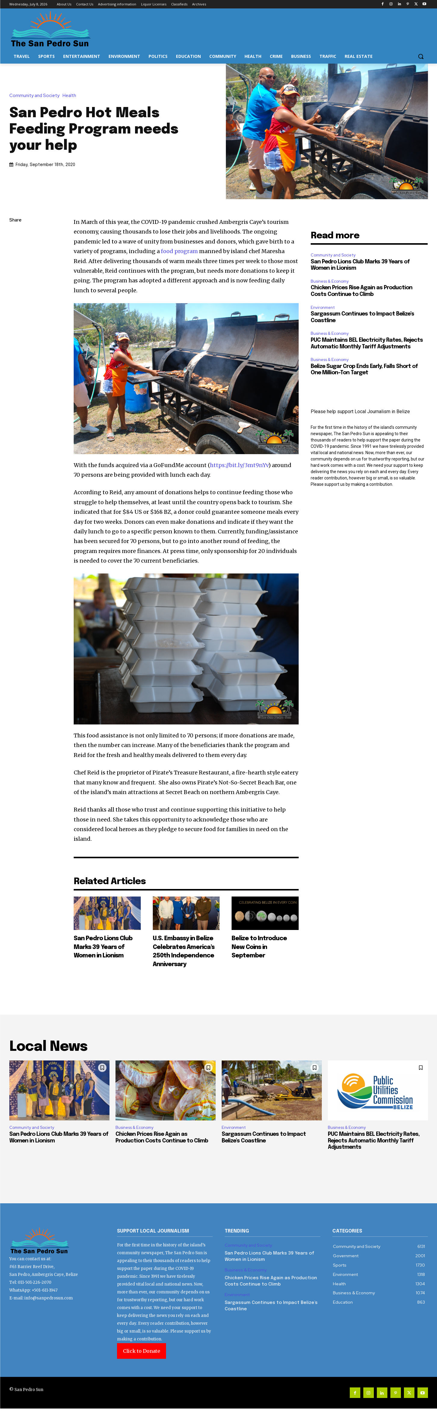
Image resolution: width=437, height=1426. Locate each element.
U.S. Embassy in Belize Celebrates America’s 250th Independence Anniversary (183, 959)
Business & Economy (330, 281)
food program (179, 251)
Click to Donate (141, 1368)
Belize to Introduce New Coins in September (260, 951)
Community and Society (36, 95)
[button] (421, 56)
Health (71, 95)
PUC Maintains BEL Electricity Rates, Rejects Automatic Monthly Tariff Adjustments (374, 1158)
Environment (323, 307)
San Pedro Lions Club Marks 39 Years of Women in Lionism (104, 951)
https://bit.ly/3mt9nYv (239, 465)
